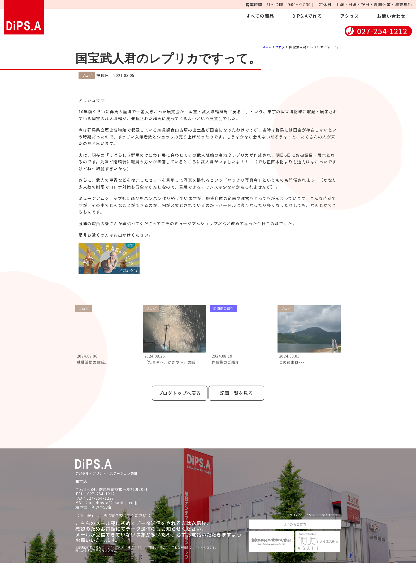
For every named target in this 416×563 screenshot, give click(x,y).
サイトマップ (329, 508)
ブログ (279, 47)
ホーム (264, 47)
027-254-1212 (382, 31)
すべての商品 (260, 15)
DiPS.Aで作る (307, 15)
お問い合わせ (391, 15)
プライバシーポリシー (293, 508)
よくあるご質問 (295, 518)
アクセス (349, 15)
